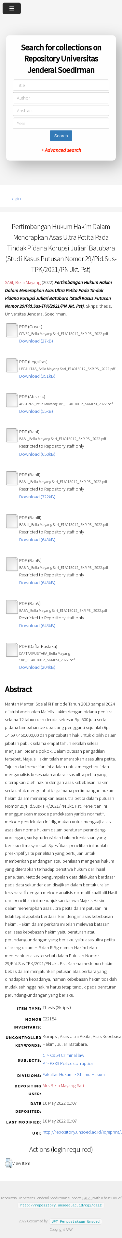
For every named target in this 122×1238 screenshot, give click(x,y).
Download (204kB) (37, 667)
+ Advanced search (61, 150)
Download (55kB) (36, 411)
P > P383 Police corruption (68, 1063)
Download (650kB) (37, 454)
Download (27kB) (36, 341)
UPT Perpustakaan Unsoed (76, 1221)
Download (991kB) (37, 376)
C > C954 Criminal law (63, 1055)
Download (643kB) (37, 540)
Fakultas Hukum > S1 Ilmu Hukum (74, 1074)
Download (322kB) (37, 497)
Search (61, 135)
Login (15, 198)
